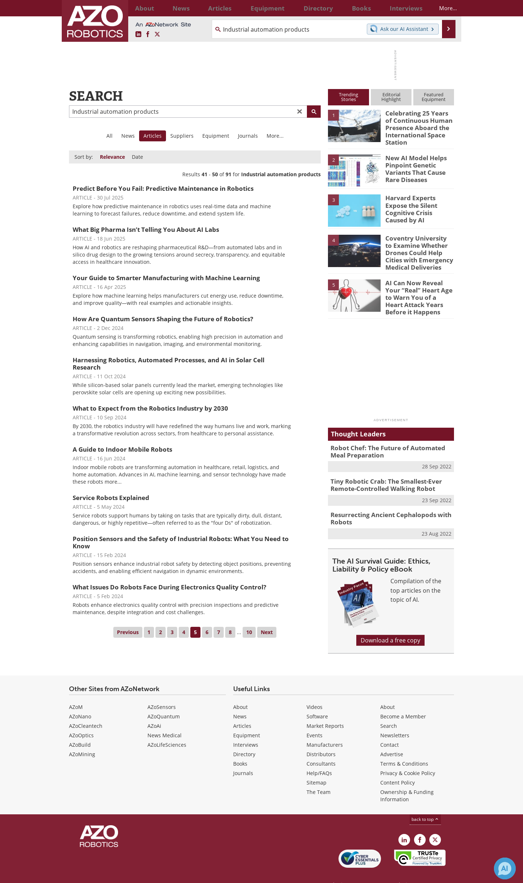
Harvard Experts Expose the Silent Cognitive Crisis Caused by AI (417, 200)
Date (137, 156)
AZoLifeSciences (166, 729)
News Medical (164, 720)
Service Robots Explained (111, 497)
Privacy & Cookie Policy (407, 757)
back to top (425, 804)
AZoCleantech (85, 710)
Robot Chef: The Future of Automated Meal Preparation (390, 440)
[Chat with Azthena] (505, 868)
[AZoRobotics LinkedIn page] (138, 35)
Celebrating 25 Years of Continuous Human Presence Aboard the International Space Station (417, 126)
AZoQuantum (163, 701)
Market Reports (325, 710)
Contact (389, 729)
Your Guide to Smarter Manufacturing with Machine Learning (166, 278)
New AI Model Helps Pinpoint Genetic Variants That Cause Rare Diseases (413, 163)
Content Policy (397, 767)
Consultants (321, 748)
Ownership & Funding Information (407, 780)
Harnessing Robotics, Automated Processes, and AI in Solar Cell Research (168, 363)
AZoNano (80, 701)
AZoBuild (80, 729)
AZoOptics (81, 720)
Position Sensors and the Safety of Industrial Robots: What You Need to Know (181, 542)
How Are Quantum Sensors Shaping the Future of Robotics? (163, 319)
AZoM (76, 691)
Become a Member (403, 701)
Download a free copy (390, 625)
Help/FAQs (319, 757)
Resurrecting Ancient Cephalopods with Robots (385, 504)
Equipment (215, 135)
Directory (244, 738)
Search (388, 710)
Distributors (321, 738)
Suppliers (182, 135)
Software (317, 701)
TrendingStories (348, 96)
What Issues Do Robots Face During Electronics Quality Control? (169, 587)
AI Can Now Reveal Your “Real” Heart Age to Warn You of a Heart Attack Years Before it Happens (418, 288)
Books (240, 748)
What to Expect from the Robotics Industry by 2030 (150, 408)
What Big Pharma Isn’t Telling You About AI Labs (146, 229)
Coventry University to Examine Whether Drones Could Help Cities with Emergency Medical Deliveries (419, 247)
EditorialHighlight (391, 96)
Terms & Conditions (404, 748)
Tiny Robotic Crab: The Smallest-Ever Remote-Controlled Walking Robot (381, 472)
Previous (128, 632)
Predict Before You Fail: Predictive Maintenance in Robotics (163, 188)
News (128, 135)
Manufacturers (325, 729)
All (109, 135)
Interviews (245, 729)
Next (267, 632)
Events (315, 720)
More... (442, 8)
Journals (248, 135)
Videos (315, 691)
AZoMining (82, 738)
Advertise (391, 738)
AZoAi (154, 710)
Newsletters (394, 720)
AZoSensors (161, 691)
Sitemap (317, 767)
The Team (319, 776)
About (240, 691)
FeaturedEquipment (434, 96)
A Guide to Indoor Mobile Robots (122, 449)
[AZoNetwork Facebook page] (148, 35)
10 (249, 632)
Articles (242, 710)
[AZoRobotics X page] (157, 35)
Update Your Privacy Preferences (124, 873)
